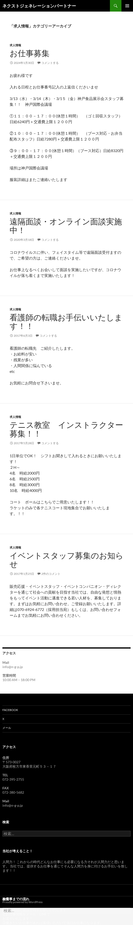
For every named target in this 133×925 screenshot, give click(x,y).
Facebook (10, 710)
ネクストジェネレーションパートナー (39, 5)
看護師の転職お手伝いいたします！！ (66, 322)
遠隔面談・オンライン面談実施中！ (66, 226)
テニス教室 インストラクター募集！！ (66, 429)
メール (6, 728)
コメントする (50, 63)
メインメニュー (127, 6)
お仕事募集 (30, 53)
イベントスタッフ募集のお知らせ (66, 560)
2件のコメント (50, 574)
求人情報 (15, 45)
